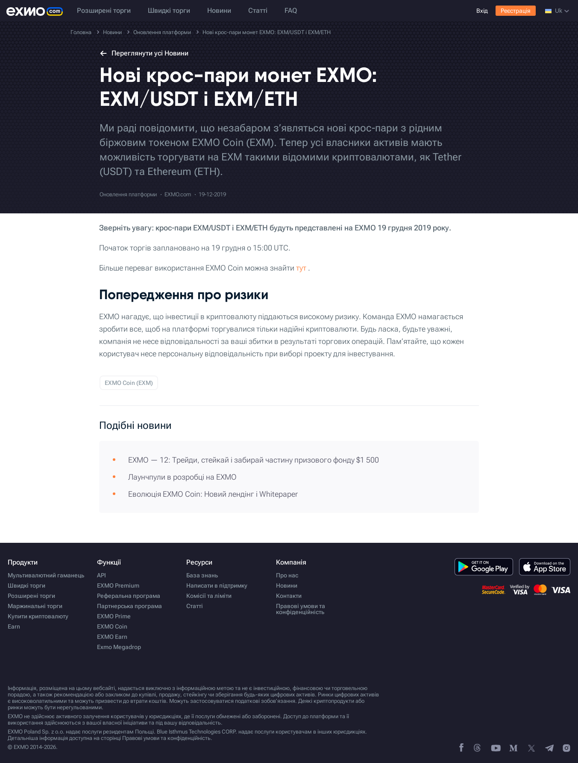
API (101, 575)
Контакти (289, 596)
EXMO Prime (114, 616)
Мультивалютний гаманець (46, 575)
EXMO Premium (118, 585)
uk (557, 10)
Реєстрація (516, 10)
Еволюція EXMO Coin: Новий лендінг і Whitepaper (213, 493)
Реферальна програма (128, 596)
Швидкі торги (169, 10)
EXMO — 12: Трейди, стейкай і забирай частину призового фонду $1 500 (253, 459)
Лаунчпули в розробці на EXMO (182, 476)
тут (301, 267)
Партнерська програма (129, 606)
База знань (202, 575)
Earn (14, 626)
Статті (257, 10)
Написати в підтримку (216, 585)
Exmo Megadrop (119, 647)
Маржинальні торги (35, 606)
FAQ (291, 10)
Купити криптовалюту (38, 616)
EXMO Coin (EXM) (129, 382)
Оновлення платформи (128, 194)
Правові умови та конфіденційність (300, 609)
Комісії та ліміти (209, 596)
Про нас (287, 575)
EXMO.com (177, 194)
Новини (219, 10)
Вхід (482, 10)
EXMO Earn (112, 637)
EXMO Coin (112, 626)
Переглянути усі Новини (144, 53)
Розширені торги (104, 10)
